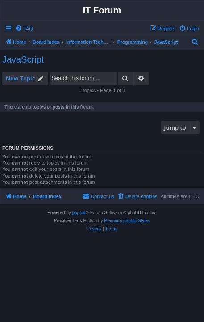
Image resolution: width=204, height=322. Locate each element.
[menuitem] (24, 28)
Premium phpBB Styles (127, 220)
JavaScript (23, 59)
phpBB (79, 212)
